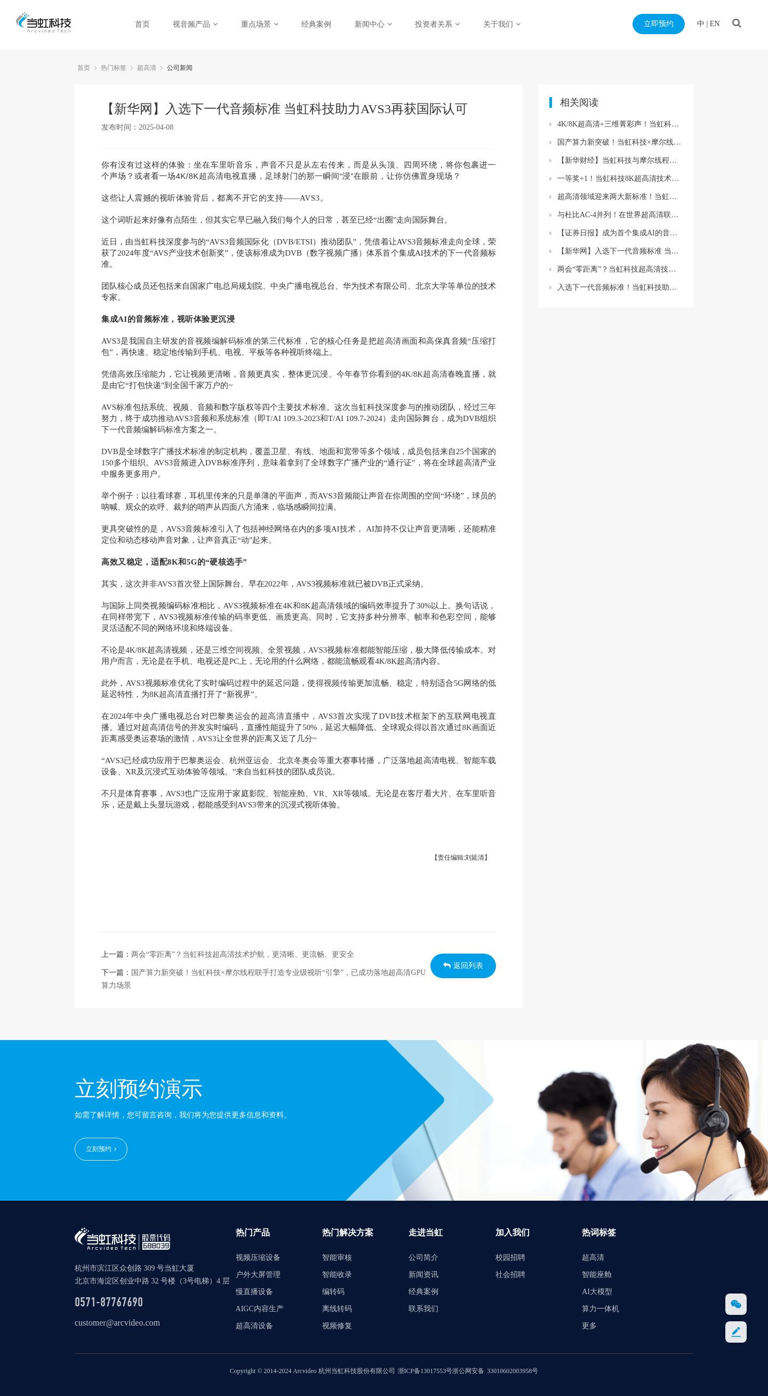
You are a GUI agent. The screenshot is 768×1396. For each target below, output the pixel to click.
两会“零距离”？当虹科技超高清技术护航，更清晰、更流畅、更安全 (242, 954)
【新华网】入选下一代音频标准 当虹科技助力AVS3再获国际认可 (620, 251)
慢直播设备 (254, 1291)
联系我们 (423, 1308)
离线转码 (337, 1308)
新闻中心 (373, 24)
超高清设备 (254, 1325)
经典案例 (316, 24)
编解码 (224, 341)
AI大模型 (597, 1291)
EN (715, 24)
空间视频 (244, 650)
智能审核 (337, 1257)
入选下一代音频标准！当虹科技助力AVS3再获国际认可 (620, 287)
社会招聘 (510, 1274)
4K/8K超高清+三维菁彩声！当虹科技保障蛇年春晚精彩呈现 (620, 124)
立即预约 (659, 24)
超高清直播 (179, 694)
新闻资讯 (423, 1274)
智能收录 (337, 1274)
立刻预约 (101, 1149)
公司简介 (423, 1257)
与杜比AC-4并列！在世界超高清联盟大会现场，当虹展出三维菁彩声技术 (620, 215)
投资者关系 (437, 24)
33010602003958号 (512, 1370)
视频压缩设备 (258, 1257)
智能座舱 (289, 793)
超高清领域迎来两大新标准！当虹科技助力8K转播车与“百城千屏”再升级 (620, 197)
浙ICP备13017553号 (425, 1370)
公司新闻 (180, 68)
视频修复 (337, 1325)
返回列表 (463, 966)
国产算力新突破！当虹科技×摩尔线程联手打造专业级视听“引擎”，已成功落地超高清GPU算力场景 (620, 142)
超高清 (146, 68)
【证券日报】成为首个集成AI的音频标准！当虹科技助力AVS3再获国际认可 (620, 233)
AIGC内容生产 (260, 1308)
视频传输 (340, 683)
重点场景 (259, 24)
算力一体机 (600, 1308)
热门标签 (113, 68)
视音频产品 (195, 24)
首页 (142, 24)
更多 (589, 1325)
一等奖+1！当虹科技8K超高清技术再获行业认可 (620, 178)
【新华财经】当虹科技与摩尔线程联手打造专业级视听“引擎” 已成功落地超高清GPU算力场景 (620, 160)
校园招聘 (510, 1257)
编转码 (333, 1291)
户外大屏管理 (258, 1274)
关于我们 (502, 24)
